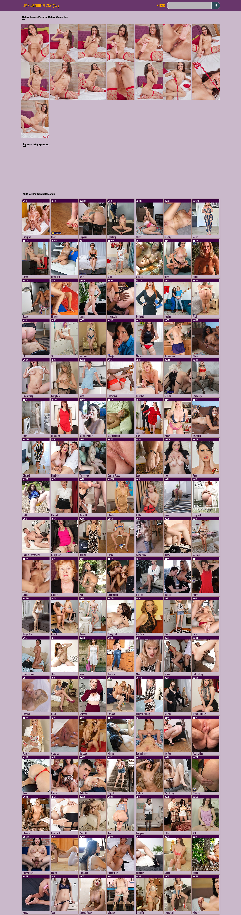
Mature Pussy (41, 6)
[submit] (215, 5)
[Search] (193, 5)
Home (161, 5)
